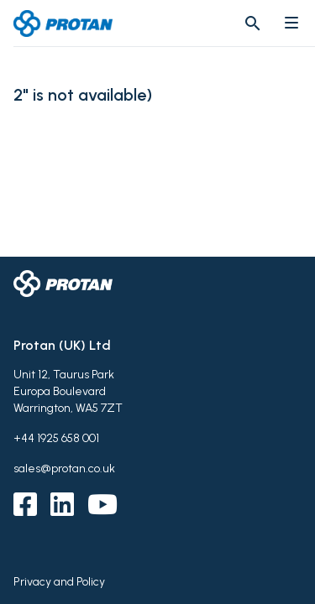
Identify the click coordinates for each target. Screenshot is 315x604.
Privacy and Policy (59, 582)
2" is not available (79, 95)
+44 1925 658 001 (56, 438)
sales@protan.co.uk (64, 468)
